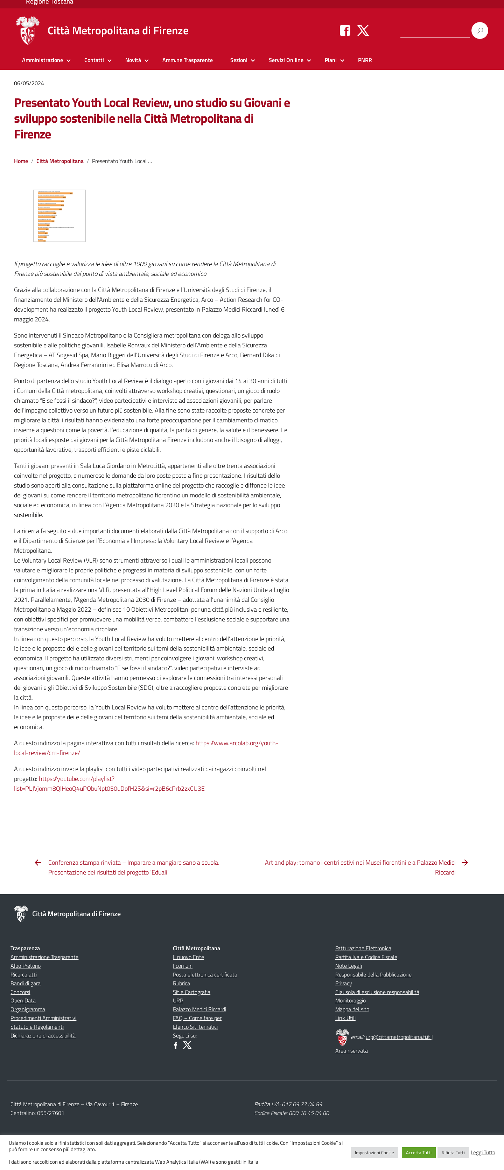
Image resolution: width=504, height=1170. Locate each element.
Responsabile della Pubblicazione (373, 974)
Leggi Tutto (483, 1152)
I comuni (182, 965)
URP (178, 1000)
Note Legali (348, 965)
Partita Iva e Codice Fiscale (366, 957)
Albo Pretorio (25, 965)
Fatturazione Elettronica (363, 948)
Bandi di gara (25, 983)
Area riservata (351, 1050)
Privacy (343, 983)
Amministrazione (42, 60)
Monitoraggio (350, 1000)
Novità (133, 60)
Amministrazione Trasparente (44, 957)
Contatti (94, 60)
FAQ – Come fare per (197, 1018)
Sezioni (238, 60)
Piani (331, 60)
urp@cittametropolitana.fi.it (399, 1037)
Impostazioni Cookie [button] (374, 1152)
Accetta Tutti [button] (419, 1152)
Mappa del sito (352, 1009)
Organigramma (27, 1009)
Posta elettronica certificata (205, 974)
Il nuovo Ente (188, 957)
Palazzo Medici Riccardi (199, 1009)
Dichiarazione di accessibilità (43, 1035)
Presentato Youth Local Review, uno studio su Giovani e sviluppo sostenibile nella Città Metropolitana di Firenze (151, 118)
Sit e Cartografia (191, 992)
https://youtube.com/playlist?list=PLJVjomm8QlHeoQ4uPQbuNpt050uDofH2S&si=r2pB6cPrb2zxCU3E (109, 783)
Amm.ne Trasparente (187, 60)
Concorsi (20, 992)
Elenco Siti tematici (195, 1026)
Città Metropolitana (60, 161)
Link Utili (345, 1018)
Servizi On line (286, 60)
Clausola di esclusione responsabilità (377, 992)
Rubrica (181, 983)
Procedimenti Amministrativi (43, 1018)
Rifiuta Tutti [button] (453, 1152)
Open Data (23, 1000)
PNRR (365, 60)
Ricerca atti (23, 974)
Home (21, 161)
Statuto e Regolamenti (37, 1026)
